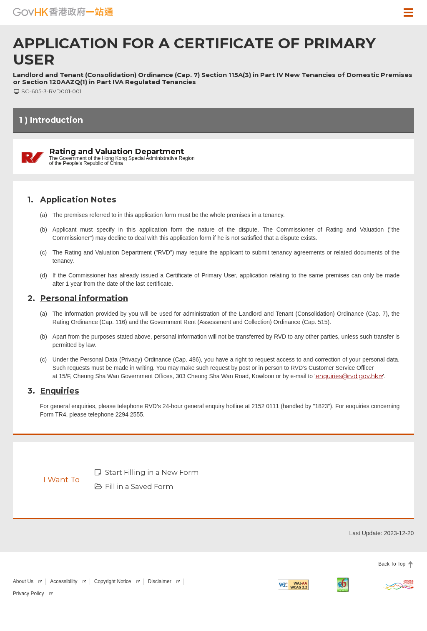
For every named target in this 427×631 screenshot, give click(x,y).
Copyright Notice (112, 581)
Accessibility (63, 581)
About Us (23, 581)
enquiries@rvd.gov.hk (347, 376)
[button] (384, 12)
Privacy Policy (28, 593)
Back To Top (391, 564)
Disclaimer (159, 581)
